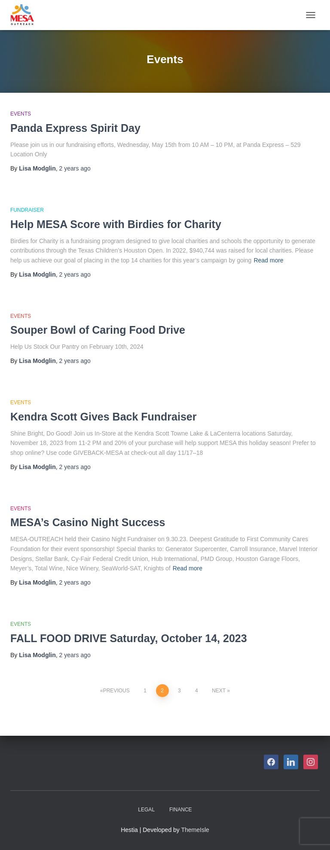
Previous (116, 691)
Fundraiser (27, 210)
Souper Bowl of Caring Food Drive (97, 330)
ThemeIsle (195, 829)
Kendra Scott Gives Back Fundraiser (103, 417)
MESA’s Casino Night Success (87, 522)
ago (75, 168)
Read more (268, 260)
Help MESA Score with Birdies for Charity (115, 224)
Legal (146, 810)
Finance (180, 810)
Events (20, 114)
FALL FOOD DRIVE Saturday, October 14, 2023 (128, 638)
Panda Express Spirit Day (75, 128)
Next (219, 691)
